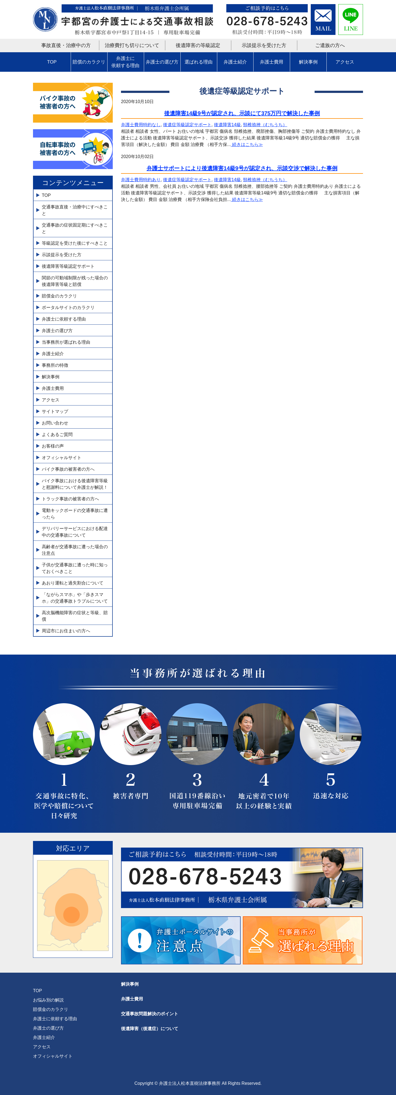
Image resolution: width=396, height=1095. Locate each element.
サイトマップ (55, 411)
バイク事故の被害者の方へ (68, 469)
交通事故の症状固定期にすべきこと (75, 228)
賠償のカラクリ (89, 62)
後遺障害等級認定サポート (68, 266)
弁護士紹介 (235, 62)
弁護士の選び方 (162, 62)
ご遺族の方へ (330, 45)
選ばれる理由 (199, 62)
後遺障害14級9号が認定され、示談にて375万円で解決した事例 (242, 113)
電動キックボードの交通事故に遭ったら (75, 513)
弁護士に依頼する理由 (125, 62)
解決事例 (308, 62)
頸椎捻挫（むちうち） (265, 124)
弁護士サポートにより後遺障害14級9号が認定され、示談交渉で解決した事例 (242, 168)
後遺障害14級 (227, 124)
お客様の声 (53, 446)
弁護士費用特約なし (141, 124)
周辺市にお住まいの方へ (66, 630)
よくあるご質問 (57, 434)
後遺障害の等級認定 (198, 45)
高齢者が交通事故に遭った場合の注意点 (75, 550)
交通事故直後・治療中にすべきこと (75, 210)
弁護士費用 (271, 62)
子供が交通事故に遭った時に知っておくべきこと (75, 568)
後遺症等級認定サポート (187, 124)
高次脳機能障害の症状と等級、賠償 (75, 616)
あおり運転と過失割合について (72, 583)
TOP (52, 62)
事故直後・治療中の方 (66, 45)
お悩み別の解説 (48, 1000)
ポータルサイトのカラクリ (68, 307)
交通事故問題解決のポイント (149, 1013)
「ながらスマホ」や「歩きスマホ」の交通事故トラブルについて (75, 597)
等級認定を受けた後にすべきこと (75, 243)
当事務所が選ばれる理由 (66, 342)
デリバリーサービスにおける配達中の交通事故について (75, 531)
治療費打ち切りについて (132, 45)
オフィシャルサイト (61, 457)
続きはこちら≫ (247, 144)
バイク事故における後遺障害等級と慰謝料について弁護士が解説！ (75, 484)
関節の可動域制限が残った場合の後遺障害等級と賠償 (75, 281)
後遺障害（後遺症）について (149, 1028)
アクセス (345, 62)
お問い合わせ (55, 423)
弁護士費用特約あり (141, 179)
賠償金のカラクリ (59, 296)
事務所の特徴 (55, 365)
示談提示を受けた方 (264, 45)
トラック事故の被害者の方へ (70, 499)
